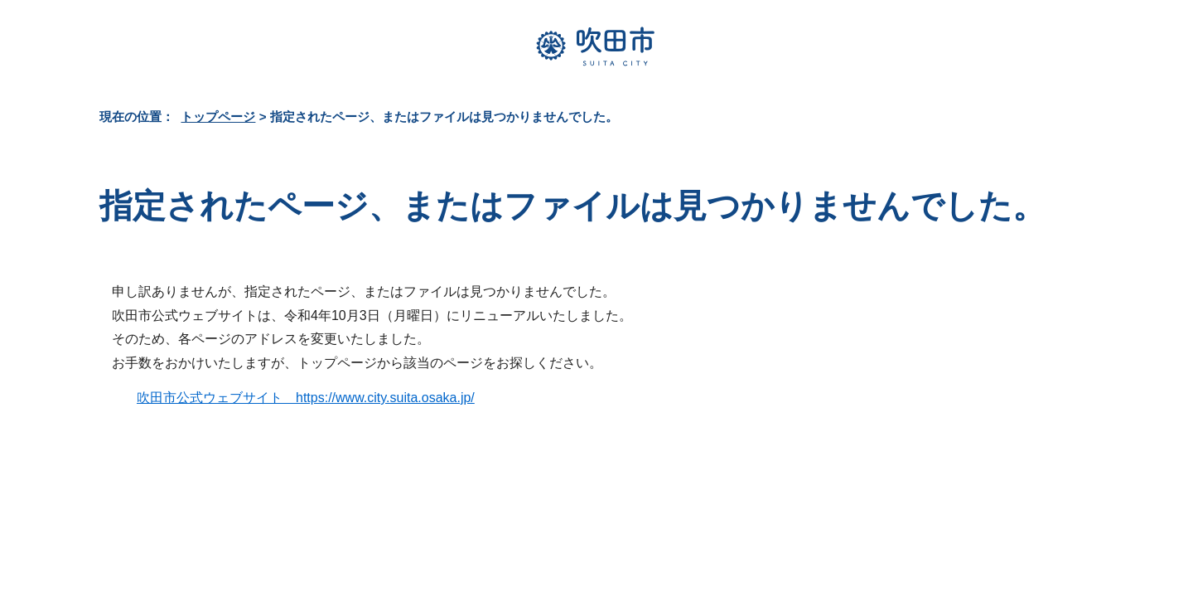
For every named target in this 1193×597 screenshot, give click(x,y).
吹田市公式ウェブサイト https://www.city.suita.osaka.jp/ (306, 398)
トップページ (218, 116)
